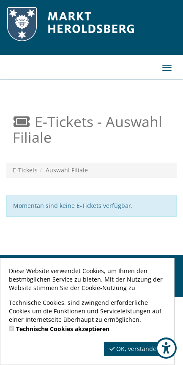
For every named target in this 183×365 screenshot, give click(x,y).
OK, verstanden (134, 349)
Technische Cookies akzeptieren (62, 329)
